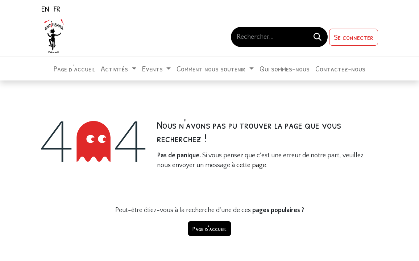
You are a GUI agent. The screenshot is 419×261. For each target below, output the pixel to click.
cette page (251, 165)
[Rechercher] (317, 37)
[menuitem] (45, 8)
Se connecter (353, 37)
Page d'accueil (209, 228)
